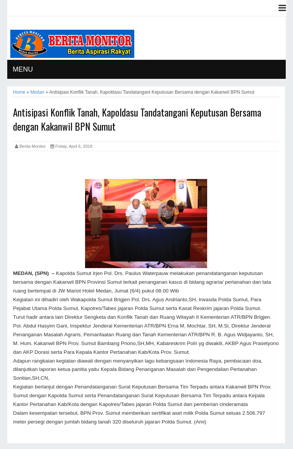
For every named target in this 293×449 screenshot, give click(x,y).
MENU (23, 69)
